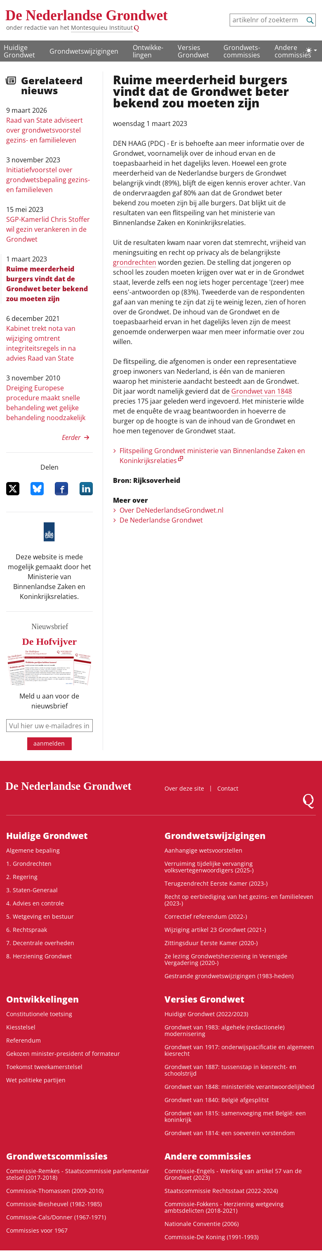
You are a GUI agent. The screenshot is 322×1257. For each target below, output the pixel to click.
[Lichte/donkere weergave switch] (311, 50)
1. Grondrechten (29, 863)
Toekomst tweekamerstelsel (44, 1067)
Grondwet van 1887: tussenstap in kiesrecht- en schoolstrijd (230, 1070)
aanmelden (49, 743)
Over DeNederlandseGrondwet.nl (171, 510)
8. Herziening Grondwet (39, 956)
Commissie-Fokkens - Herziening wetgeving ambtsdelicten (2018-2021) (224, 1207)
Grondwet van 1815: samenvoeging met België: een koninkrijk (235, 1116)
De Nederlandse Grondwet (86, 15)
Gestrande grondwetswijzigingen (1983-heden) (229, 976)
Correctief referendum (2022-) (206, 916)
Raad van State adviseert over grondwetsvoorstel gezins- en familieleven (44, 130)
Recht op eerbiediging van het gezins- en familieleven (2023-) (239, 900)
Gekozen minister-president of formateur (63, 1053)
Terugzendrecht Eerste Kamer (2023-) (216, 883)
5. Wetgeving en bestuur (40, 916)
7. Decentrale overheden (40, 943)
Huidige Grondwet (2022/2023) (206, 1014)
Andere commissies (293, 51)
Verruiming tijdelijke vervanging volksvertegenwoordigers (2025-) (209, 867)
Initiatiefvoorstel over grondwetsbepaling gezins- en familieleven (48, 179)
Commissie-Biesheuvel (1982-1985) (54, 1204)
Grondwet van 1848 (261, 391)
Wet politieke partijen (36, 1080)
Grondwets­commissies (241, 51)
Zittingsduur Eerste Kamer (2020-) (211, 943)
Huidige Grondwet (19, 51)
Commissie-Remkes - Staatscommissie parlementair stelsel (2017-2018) (77, 1174)
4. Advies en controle (35, 903)
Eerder (71, 437)
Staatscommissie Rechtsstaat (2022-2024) (221, 1191)
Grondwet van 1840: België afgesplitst (217, 1100)
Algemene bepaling (33, 850)
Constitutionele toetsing (39, 1014)
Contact (227, 788)
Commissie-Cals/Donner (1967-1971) (56, 1217)
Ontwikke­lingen (148, 51)
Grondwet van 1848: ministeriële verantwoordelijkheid (240, 1087)
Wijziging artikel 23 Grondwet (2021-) (215, 930)
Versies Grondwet (193, 51)
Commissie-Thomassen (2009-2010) (54, 1191)
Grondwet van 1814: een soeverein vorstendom (230, 1133)
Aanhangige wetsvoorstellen (203, 850)
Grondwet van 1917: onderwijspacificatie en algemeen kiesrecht (239, 1050)
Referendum (23, 1040)
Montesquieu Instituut (102, 27)
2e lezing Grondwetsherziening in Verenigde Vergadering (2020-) (226, 959)
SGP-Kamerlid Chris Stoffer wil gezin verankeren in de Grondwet (48, 229)
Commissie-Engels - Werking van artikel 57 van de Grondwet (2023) (233, 1174)
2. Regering (22, 877)
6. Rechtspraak (26, 930)
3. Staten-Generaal (32, 890)
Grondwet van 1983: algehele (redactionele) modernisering (224, 1030)
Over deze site (184, 788)
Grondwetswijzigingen (83, 51)
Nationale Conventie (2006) (202, 1224)
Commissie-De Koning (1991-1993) (212, 1237)
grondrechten (134, 262)
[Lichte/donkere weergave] (311, 50)
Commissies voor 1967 (37, 1230)
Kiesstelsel (20, 1027)
